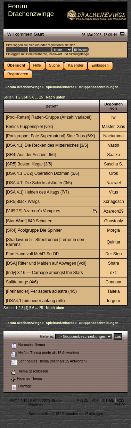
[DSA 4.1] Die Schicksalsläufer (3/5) (39, 182)
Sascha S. (113, 164)
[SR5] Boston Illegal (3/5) (29, 164)
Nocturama (113, 136)
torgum (113, 300)
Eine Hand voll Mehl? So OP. (32, 253)
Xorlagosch (113, 201)
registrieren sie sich (61, 45)
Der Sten (113, 253)
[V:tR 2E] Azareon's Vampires (33, 210)
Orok (113, 173)
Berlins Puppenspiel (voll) (29, 126)
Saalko (113, 154)
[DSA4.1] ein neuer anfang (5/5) (35, 300)
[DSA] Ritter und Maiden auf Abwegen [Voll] (46, 263)
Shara (113, 263)
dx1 (113, 272)
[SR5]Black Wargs (23, 201)
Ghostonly (113, 221)
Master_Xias (113, 126)
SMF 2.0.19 (18, 401)
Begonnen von (113, 106)
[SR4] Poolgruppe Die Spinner (34, 230)
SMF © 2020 (40, 401)
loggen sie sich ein (26, 45)
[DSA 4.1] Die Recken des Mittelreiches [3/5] (47, 145)
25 (41, 97)
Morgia (113, 230)
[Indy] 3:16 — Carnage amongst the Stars (44, 272)
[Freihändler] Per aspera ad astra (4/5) (41, 291)
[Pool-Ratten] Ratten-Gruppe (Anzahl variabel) (48, 117)
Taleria (113, 291)
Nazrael (113, 182)
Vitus (113, 192)
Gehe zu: (47, 337)
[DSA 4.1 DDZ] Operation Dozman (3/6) (42, 173)
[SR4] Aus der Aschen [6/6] (31, 154)
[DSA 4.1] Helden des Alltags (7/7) (37, 192)
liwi (113, 117)
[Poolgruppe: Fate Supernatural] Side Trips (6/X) (50, 136)
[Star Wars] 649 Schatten (29, 221)
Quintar (113, 242)
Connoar (114, 282)
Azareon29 (114, 211)
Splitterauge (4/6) (22, 282)
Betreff (52, 106)
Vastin (113, 145)
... (37, 97)
